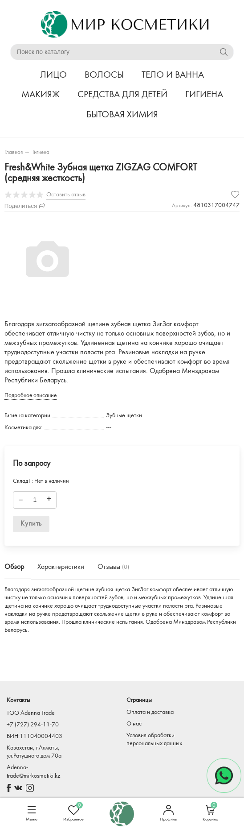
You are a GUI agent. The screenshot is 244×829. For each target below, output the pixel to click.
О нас (134, 724)
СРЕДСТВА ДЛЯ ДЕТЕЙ (122, 94)
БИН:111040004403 (34, 736)
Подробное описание (30, 395)
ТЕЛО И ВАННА (173, 75)
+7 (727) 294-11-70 (33, 725)
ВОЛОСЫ (104, 75)
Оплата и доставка (150, 712)
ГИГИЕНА (204, 94)
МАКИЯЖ (40, 94)
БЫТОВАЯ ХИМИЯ (122, 115)
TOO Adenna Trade (31, 713)
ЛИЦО (53, 75)
